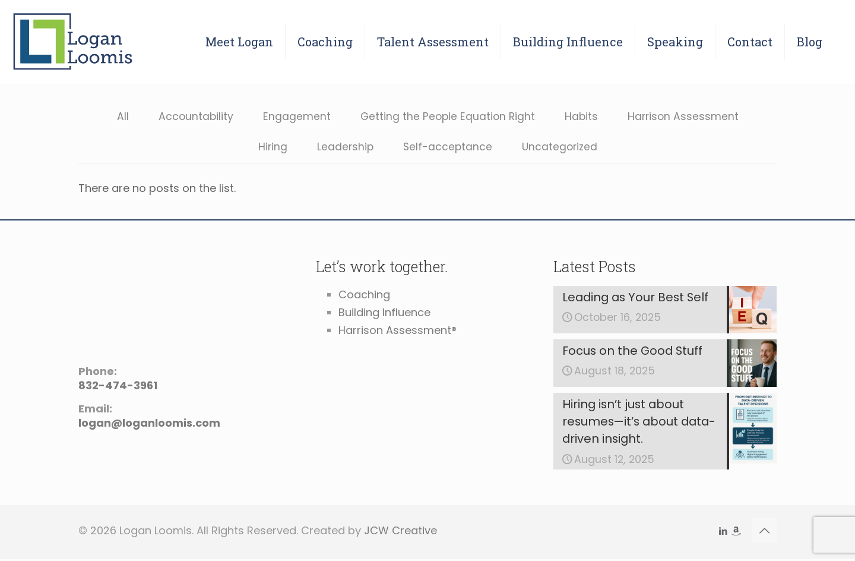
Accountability (193, 116)
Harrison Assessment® (397, 330)
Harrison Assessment (685, 116)
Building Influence (384, 312)
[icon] (735, 533)
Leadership (343, 147)
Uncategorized (561, 147)
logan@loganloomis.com (149, 423)
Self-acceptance (447, 147)
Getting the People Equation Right (447, 116)
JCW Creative (400, 532)
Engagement (294, 116)
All (119, 116)
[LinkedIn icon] (722, 533)
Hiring (270, 147)
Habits (582, 116)
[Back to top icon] (764, 532)
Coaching (364, 295)
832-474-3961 (117, 386)
